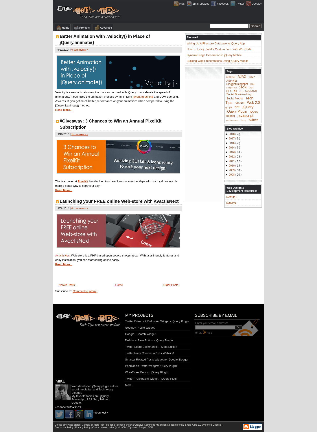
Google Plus (231, 88)
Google (76, 402)
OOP (251, 88)
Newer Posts (67, 285)
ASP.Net (231, 80)
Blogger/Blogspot (237, 84)
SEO (241, 91)
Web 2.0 (253, 102)
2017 (232, 138)
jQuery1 (231, 202)
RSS (207, 332)
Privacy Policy (83, 427)
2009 (232, 170)
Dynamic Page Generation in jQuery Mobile (214, 55)
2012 (232, 156)
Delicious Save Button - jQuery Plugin (149, 340)
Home (62, 27)
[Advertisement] (203, 134)
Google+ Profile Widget (140, 327)
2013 (232, 152)
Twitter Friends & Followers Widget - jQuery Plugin (157, 321)
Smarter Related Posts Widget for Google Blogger (156, 359)
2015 (232, 143)
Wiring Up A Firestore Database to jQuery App (216, 43)
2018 (232, 133)
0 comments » (79, 49)
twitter (253, 120)
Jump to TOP (146, 427)
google (228, 107)
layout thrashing (143, 96)
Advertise (103, 27)
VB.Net (239, 102)
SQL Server (251, 91)
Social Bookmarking (239, 94)
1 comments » (79, 134)
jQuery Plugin (237, 111)
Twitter (104, 399)
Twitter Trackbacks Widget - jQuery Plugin (151, 378)
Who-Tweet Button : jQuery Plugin (146, 372)
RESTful (231, 90)
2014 (232, 147)
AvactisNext (62, 255)
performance (232, 120)
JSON (243, 87)
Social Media (234, 98)
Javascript (78, 399)
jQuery (248, 107)
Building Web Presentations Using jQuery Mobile (217, 60)
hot (237, 107)
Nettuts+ (231, 197)
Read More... (63, 110)
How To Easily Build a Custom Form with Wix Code (219, 49)
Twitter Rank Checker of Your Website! (149, 353)
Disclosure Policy (64, 427)
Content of (98, 424)
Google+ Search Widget (140, 334)
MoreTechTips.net (104, 424)
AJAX (242, 77)
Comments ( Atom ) (85, 291)
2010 (232, 165)
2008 (232, 174)
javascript (245, 115)
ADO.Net (230, 77)
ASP (252, 77)
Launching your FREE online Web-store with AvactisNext (119, 201)
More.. (129, 385)
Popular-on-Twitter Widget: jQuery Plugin (151, 366)
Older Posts (170, 285)
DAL (253, 84)
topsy (244, 120)
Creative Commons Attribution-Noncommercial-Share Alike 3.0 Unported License (178, 424)
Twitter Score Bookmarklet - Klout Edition (151, 346)
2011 (232, 161)
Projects (82, 27)
